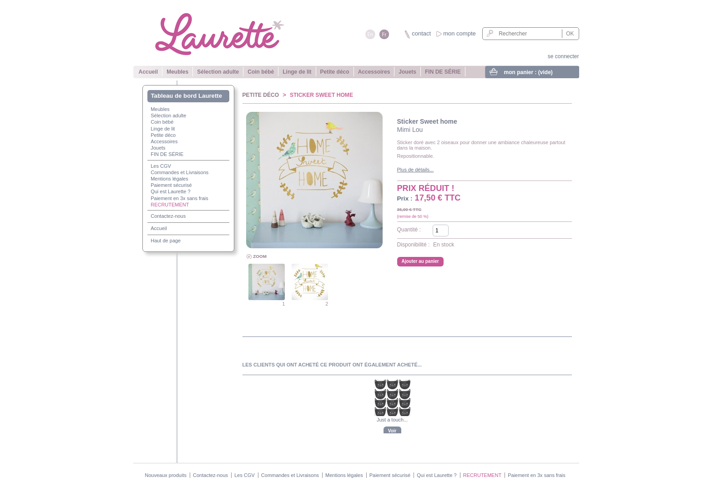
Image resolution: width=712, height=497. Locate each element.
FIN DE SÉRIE (443, 72)
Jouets (407, 72)
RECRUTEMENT (170, 204)
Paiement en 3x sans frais (179, 198)
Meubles (177, 72)
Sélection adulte (218, 72)
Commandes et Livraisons (179, 172)
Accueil (148, 72)
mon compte (459, 33)
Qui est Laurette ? (170, 191)
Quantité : (409, 229)
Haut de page (166, 240)
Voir (392, 430)
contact (421, 33)
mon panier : (528, 72)
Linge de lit (297, 72)
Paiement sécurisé (171, 185)
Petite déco (334, 72)
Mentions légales (169, 178)
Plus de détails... (415, 169)
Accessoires (374, 72)
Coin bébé (260, 72)
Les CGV (161, 166)
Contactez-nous (168, 216)
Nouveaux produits (166, 475)
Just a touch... (392, 419)
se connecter (563, 56)
